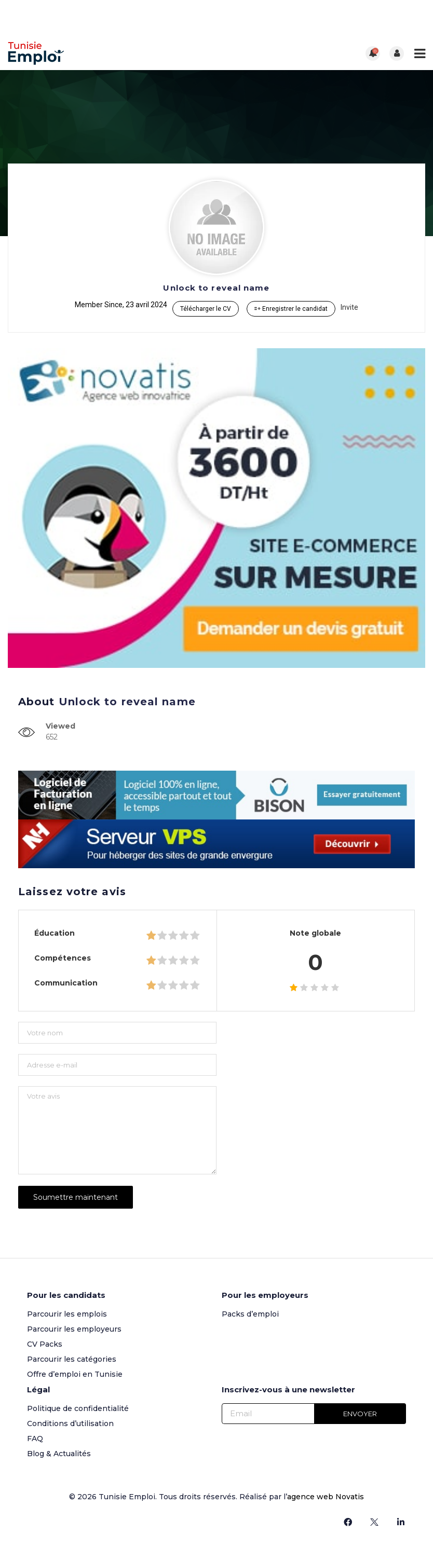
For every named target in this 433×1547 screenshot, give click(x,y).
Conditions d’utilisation (70, 1422)
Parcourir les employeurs (74, 1328)
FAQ (35, 1437)
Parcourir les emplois (67, 1313)
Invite (349, 307)
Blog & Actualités (59, 1452)
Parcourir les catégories (71, 1358)
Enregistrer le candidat (291, 308)
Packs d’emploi (250, 1313)
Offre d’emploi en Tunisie (75, 1373)
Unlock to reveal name (216, 288)
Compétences (62, 958)
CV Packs (44, 1343)
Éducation (54, 933)
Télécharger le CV (205, 308)
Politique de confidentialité (78, 1407)
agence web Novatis (325, 1495)
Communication (66, 983)
